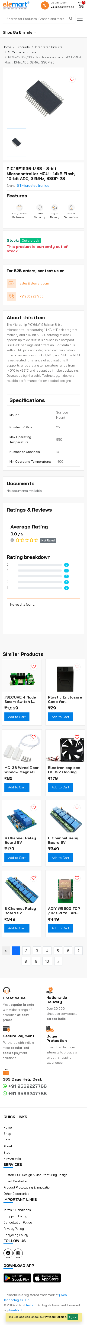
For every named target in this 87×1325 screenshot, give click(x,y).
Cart (6, 1140)
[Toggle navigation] (79, 19)
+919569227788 (62, 7)
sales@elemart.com (34, 283)
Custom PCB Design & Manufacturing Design (35, 1175)
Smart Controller (15, 1181)
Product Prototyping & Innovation (27, 1187)
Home (7, 1127)
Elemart (30, 1305)
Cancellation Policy (17, 1222)
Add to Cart (17, 717)
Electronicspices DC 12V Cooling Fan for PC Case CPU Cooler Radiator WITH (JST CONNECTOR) (64, 769)
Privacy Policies (55, 1317)
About (7, 1146)
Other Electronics (16, 1193)
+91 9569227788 (25, 1086)
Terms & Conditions (17, 1210)
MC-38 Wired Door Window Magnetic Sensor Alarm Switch (21, 769)
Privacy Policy (13, 1228)
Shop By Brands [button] (18, 32)
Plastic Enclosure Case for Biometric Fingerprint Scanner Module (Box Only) (65, 699)
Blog (6, 1152)
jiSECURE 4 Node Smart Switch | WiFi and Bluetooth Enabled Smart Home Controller (20, 699)
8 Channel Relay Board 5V (20, 910)
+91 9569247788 (25, 1093)
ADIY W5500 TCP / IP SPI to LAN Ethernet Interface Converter (64, 910)
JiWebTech (15, 1310)
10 (47, 961)
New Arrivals (12, 1159)
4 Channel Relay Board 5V (20, 840)
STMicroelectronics (33, 185)
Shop (7, 1133)
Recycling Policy (15, 1235)
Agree (73, 1317)
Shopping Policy (15, 1216)
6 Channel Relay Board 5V (64, 840)
